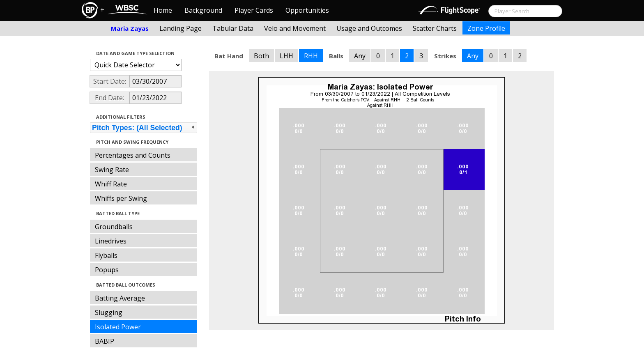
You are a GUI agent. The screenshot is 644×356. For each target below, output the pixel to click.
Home (163, 10)
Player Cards (254, 10)
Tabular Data (232, 28)
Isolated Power (118, 326)
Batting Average (120, 298)
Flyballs (106, 255)
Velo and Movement (295, 28)
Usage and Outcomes (369, 28)
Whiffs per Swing (121, 198)
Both (261, 55)
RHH (311, 55)
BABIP (104, 341)
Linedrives (110, 241)
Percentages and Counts (132, 155)
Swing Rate (112, 169)
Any (360, 55)
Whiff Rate (111, 183)
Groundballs (114, 226)
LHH (286, 55)
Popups (107, 269)
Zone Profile (486, 28)
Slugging (108, 312)
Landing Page (180, 28)
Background (203, 10)
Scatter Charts (435, 28)
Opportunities (307, 10)
